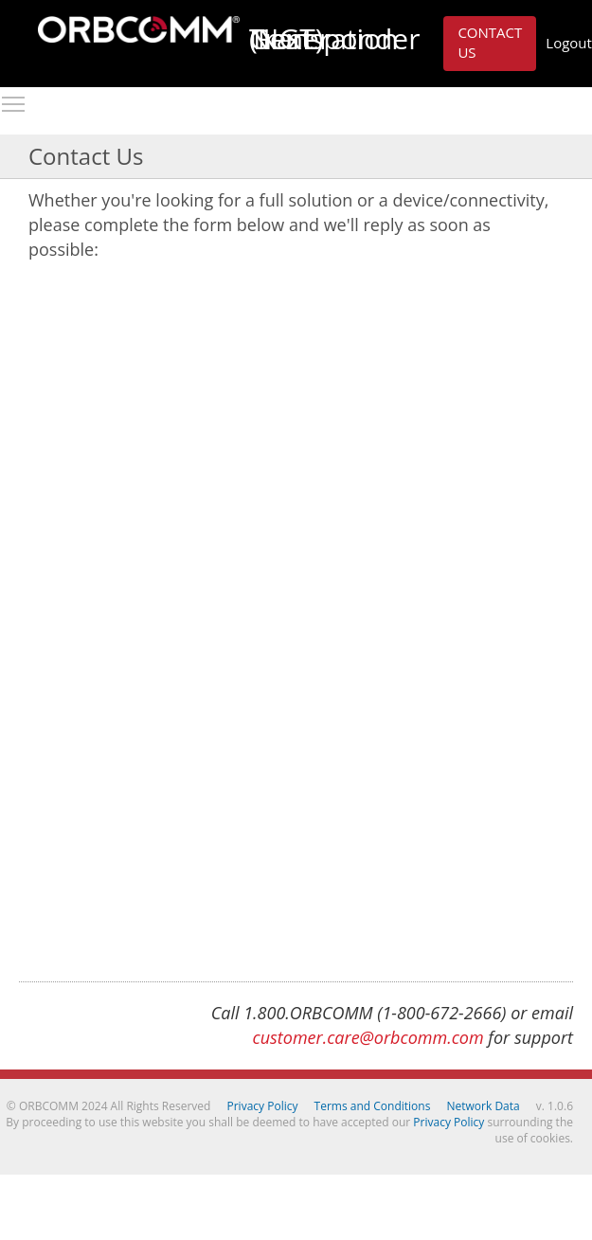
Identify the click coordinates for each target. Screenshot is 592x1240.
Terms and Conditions (372, 1106)
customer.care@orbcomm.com (368, 1037)
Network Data (483, 1106)
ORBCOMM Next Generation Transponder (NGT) (139, 29)
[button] (489, 43)
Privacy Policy (262, 1106)
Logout (569, 42)
